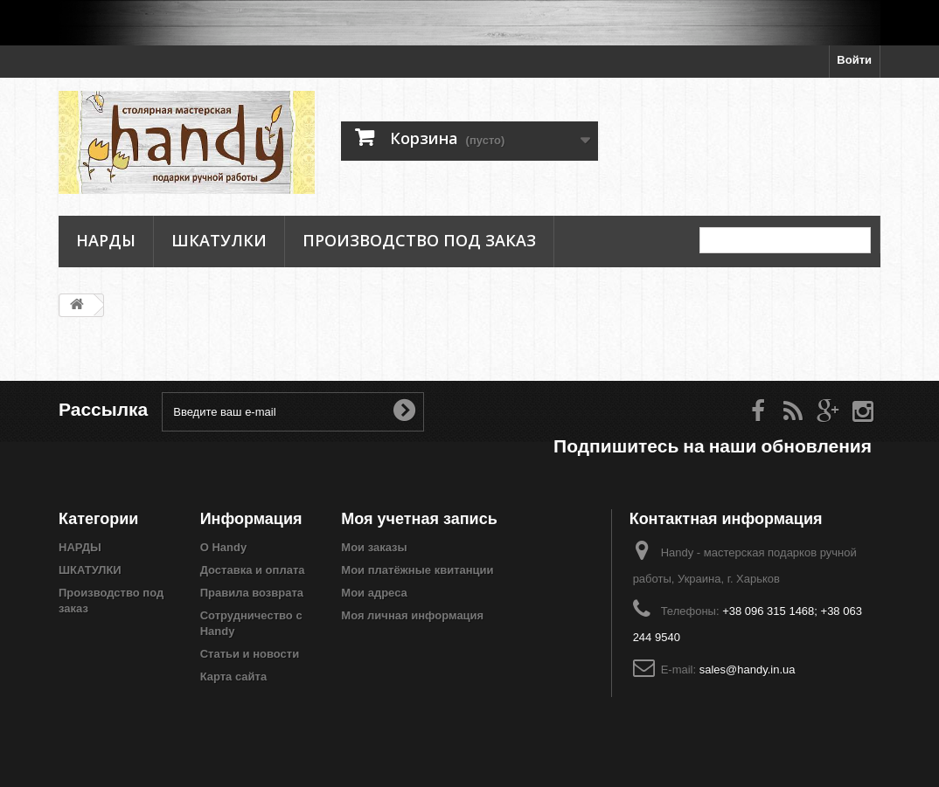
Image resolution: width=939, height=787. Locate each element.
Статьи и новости (250, 653)
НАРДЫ (106, 240)
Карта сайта (234, 676)
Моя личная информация (412, 615)
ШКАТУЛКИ (219, 240)
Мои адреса (374, 592)
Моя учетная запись (419, 518)
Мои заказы (374, 547)
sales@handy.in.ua (747, 669)
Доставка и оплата (252, 569)
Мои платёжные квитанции (417, 569)
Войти (854, 59)
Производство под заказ (419, 240)
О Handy (223, 547)
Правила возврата (251, 592)
